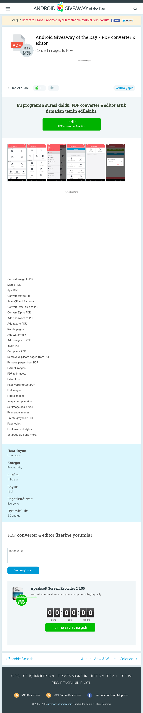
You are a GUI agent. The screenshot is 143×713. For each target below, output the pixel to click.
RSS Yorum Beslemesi (67, 695)
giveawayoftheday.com (59, 704)
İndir (71, 124)
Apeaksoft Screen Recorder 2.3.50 (58, 588)
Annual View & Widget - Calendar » (109, 659)
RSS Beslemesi (31, 695)
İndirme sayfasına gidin (70, 627)
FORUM (126, 676)
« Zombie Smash (19, 659)
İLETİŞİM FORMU (104, 676)
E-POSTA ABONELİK (72, 676)
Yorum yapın (124, 88)
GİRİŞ (15, 676)
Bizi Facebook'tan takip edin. (112, 695)
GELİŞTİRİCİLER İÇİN (38, 676)
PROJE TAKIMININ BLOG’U (71, 683)
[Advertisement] (86, 71)
